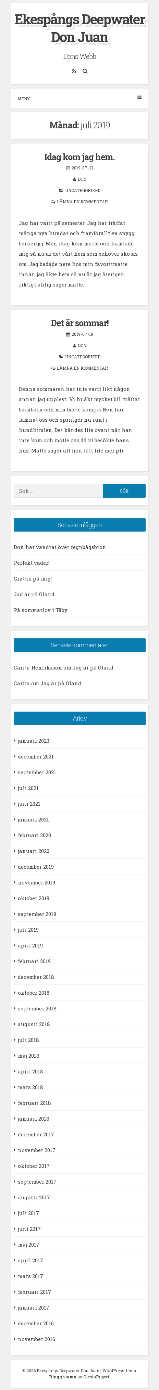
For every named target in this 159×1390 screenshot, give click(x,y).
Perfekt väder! (31, 562)
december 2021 (36, 756)
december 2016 (36, 1323)
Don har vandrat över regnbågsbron (60, 547)
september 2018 (37, 1008)
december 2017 (36, 1134)
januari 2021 (33, 819)
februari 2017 (34, 1291)
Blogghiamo (62, 1376)
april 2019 (30, 945)
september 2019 (37, 913)
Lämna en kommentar (82, 201)
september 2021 (37, 772)
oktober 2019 (33, 898)
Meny (79, 98)
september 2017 (37, 1181)
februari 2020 (34, 835)
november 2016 (36, 1339)
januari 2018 (33, 1118)
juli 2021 (28, 788)
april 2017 (30, 1260)
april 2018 (30, 1071)
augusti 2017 (34, 1197)
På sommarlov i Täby (41, 610)
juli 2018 (28, 1039)
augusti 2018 (34, 1024)
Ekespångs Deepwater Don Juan (79, 28)
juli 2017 (28, 1213)
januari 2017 (33, 1307)
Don (82, 179)
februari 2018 (34, 1102)
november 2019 (36, 882)
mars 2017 (30, 1276)
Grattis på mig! (33, 578)
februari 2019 (34, 961)
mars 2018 (30, 1087)
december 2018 (36, 976)
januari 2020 (33, 850)
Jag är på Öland (34, 594)
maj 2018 (28, 1055)
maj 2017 (28, 1244)
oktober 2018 (34, 992)
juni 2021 (29, 803)
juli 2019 (28, 929)
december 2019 (36, 866)
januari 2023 (33, 740)
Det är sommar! (80, 323)
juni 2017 (29, 1228)
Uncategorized (82, 190)
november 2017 (37, 1150)
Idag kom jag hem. (79, 157)
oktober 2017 (34, 1165)
